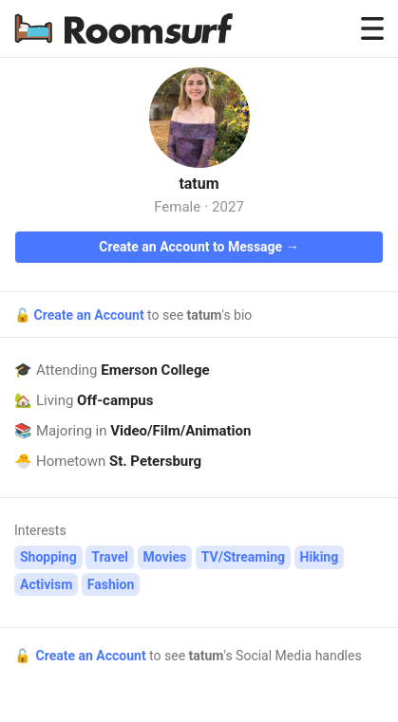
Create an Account (90, 315)
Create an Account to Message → (198, 246)
